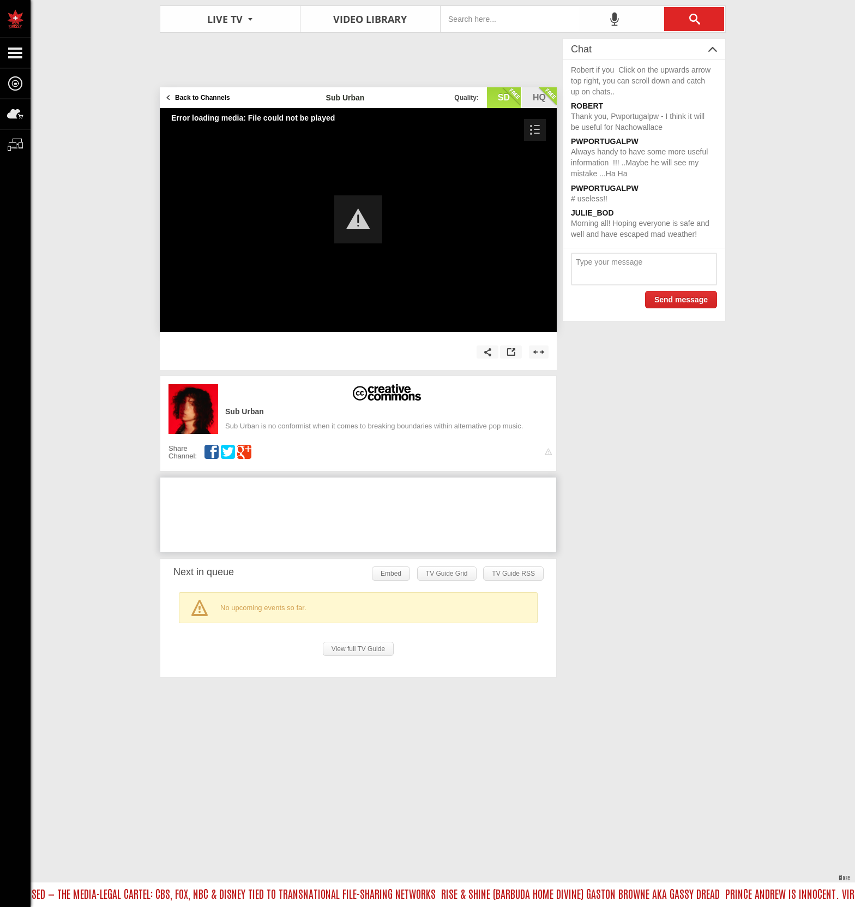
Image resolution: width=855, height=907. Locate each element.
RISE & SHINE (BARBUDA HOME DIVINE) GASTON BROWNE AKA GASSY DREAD (582, 893)
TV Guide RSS (513, 573)
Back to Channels (202, 98)
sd (509, 96)
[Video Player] (358, 220)
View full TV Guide (358, 649)
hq (545, 96)
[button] (358, 219)
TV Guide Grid (447, 573)
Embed (391, 573)
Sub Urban (244, 411)
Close (844, 877)
